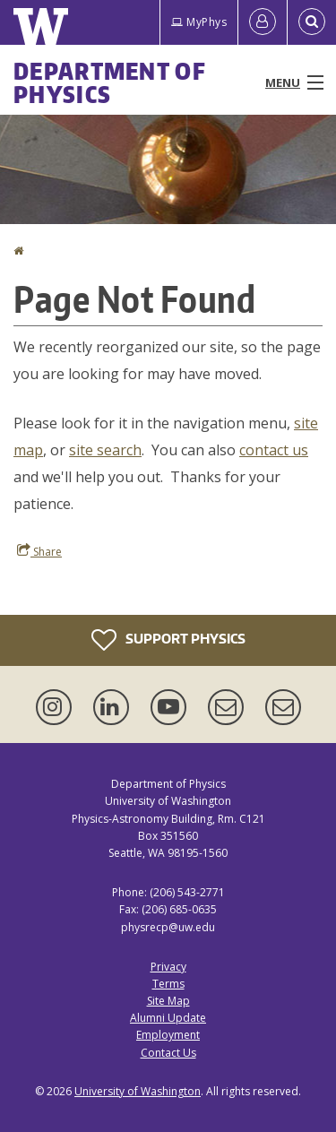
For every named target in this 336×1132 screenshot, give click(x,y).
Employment (168, 1034)
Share (39, 551)
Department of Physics (109, 82)
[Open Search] (312, 22)
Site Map (168, 1000)
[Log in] (262, 22)
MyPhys (199, 22)
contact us (273, 450)
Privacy (168, 966)
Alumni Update (168, 1017)
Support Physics (168, 639)
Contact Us (168, 1052)
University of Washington (137, 1091)
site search (105, 450)
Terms (168, 983)
